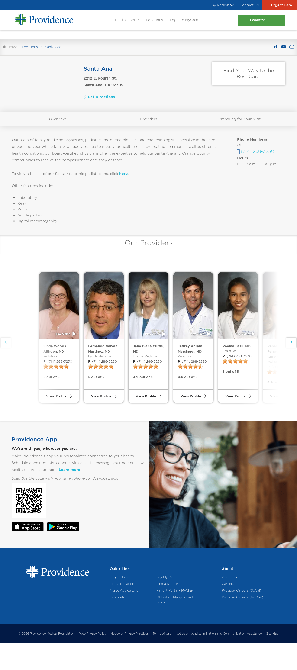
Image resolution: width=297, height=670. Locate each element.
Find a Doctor (124, 21)
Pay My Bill (164, 604)
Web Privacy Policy (92, 660)
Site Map (272, 660)
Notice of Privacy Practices (129, 660)
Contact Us (246, 5)
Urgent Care (119, 604)
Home (10, 52)
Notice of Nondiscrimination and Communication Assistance (219, 660)
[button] (290, 358)
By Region (217, 5)
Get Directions (99, 102)
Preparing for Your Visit (240, 124)
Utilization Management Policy (175, 626)
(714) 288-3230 (257, 156)
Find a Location (122, 610)
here (123, 178)
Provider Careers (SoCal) (241, 617)
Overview (57, 124)
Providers (148, 124)
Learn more (69, 496)
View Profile (56, 420)
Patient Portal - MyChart (175, 617)
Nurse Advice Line (124, 617)
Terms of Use (162, 660)
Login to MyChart (184, 21)
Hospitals (117, 624)
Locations (153, 21)
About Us (229, 604)
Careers (228, 610)
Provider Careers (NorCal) (242, 624)
